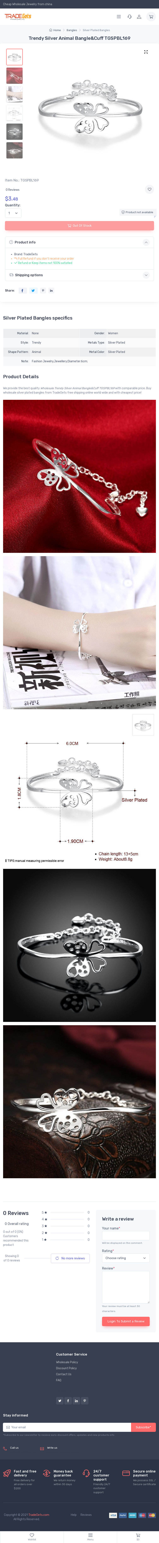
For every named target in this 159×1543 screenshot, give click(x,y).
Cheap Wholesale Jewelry (20, 4)
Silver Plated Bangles (96, 30)
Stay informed (15, 1415)
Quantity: (12, 205)
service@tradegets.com (63, 1452)
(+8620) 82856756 (23, 1452)
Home (55, 30)
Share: (9, 290)
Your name (111, 1228)
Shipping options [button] (26, 275)
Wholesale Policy (67, 1362)
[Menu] (119, 16)
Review (108, 1268)
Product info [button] (22, 242)
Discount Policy (66, 1368)
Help (74, 1515)
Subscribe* (143, 1427)
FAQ (58, 1380)
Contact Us (63, 1374)
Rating (108, 1251)
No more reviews (70, 1258)
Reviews (86, 1515)
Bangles (72, 30)
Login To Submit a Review (126, 1321)
